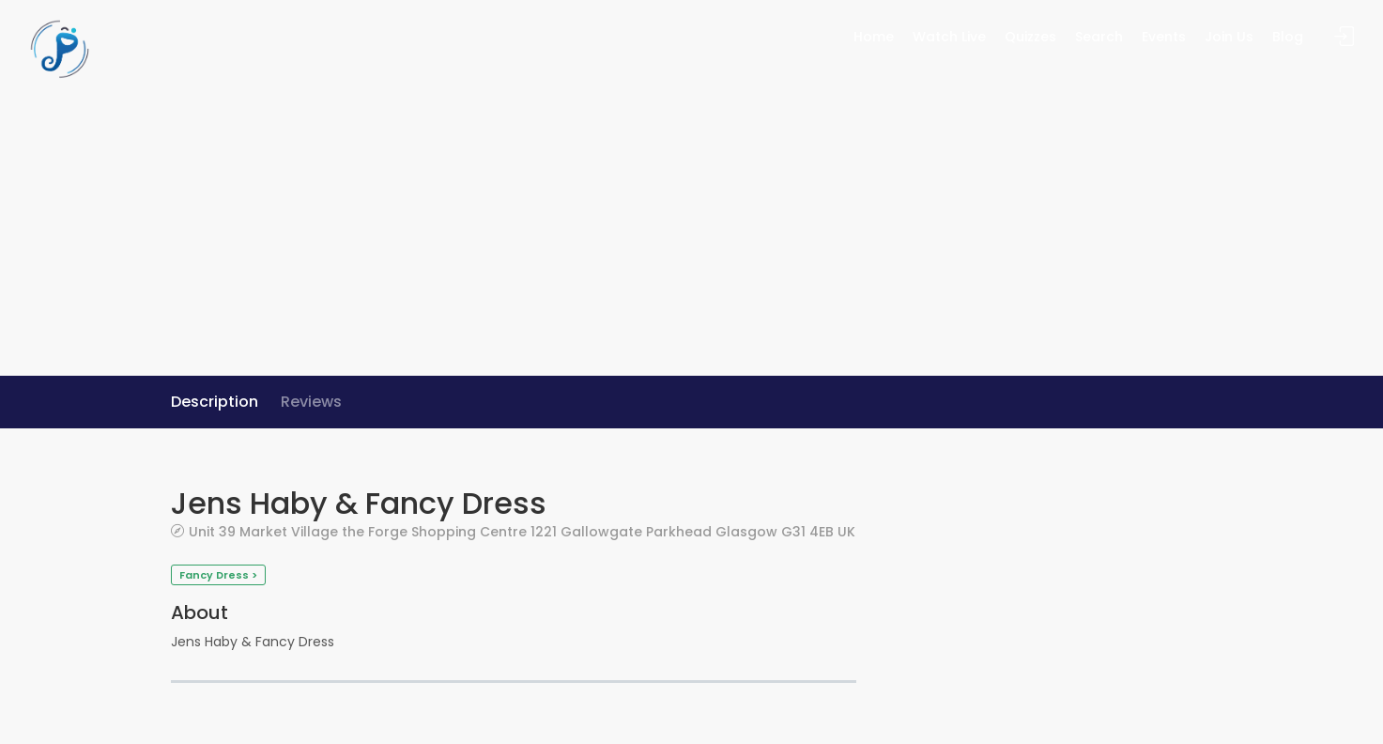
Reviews (311, 401)
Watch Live (949, 36)
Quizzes (1030, 36)
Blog (1287, 36)
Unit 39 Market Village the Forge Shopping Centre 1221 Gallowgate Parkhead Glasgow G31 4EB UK (522, 531)
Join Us (1229, 36)
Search (1099, 36)
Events (1164, 36)
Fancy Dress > (218, 574)
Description (214, 401)
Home (873, 36)
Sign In (1344, 37)
